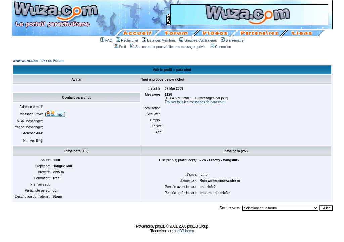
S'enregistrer (233, 40)
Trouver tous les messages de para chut (194, 102)
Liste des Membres (158, 40)
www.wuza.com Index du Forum (38, 61)
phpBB (160, 226)
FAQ (106, 40)
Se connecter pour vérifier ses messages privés (168, 47)
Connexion (220, 47)
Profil (120, 47)
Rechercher (127, 40)
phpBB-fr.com (184, 231)
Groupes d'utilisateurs (198, 40)
